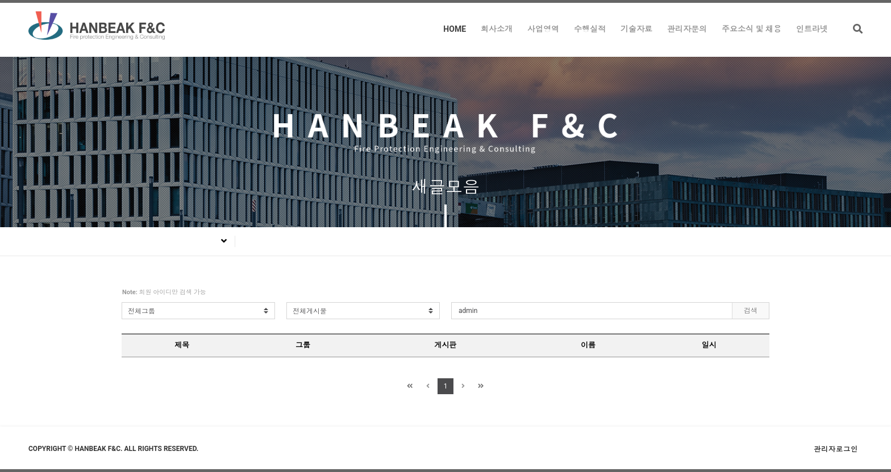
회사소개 (497, 29)
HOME (454, 29)
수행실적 (590, 29)
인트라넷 (812, 29)
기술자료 (636, 29)
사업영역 (543, 29)
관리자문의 (687, 29)
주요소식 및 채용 (751, 29)
